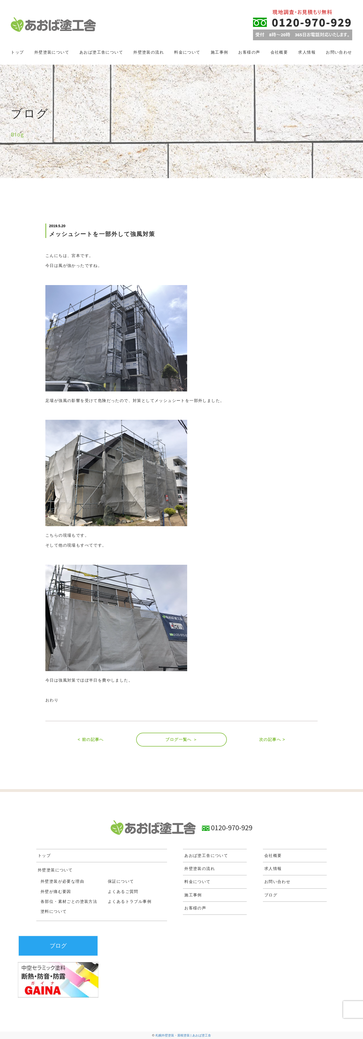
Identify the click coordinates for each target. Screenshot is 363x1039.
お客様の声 (249, 52)
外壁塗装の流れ (148, 52)
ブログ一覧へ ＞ (181, 739)
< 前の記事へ (91, 739)
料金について (187, 52)
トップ (17, 52)
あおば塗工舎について (101, 52)
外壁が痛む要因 (56, 891)
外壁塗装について (51, 52)
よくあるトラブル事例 (129, 901)
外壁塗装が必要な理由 (62, 881)
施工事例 (219, 52)
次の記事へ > (272, 739)
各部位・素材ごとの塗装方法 (69, 901)
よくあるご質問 (123, 891)
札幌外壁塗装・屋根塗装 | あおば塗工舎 (183, 1035)
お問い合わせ (339, 52)
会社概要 (279, 52)
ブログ (270, 895)
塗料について (54, 911)
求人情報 (307, 52)
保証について (121, 881)
